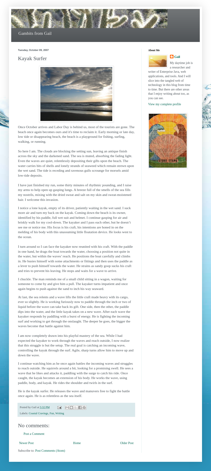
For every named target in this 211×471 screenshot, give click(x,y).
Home (77, 443)
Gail (177, 57)
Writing (59, 413)
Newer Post (26, 443)
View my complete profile (164, 104)
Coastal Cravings (38, 413)
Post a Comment (34, 434)
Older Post (127, 443)
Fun (52, 413)
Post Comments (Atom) (50, 450)
